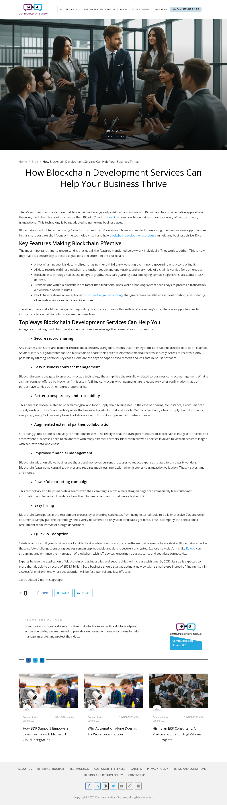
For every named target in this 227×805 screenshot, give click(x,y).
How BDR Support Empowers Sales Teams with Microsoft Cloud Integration (46, 734)
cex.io (113, 217)
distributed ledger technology (103, 295)
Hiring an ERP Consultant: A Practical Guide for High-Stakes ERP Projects (177, 734)
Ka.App (190, 548)
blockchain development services (131, 235)
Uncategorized (113, 136)
